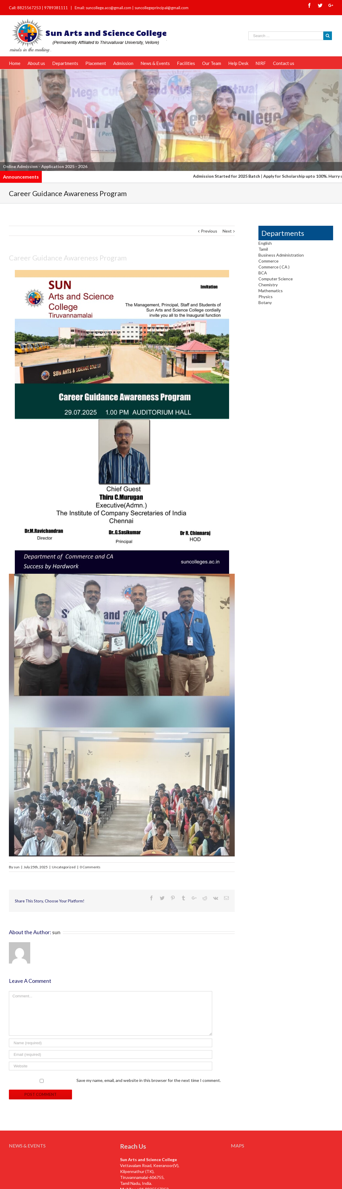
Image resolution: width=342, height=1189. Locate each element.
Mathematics (270, 290)
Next (227, 230)
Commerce (268, 260)
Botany (265, 302)
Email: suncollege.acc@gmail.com (103, 7)
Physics (265, 296)
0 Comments (90, 867)
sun (17, 867)
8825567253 (29, 7)
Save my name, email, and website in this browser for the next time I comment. (148, 1080)
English (265, 243)
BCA (262, 272)
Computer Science (275, 278)
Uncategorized (64, 867)
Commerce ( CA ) (274, 266)
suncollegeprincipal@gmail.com (161, 7)
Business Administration (281, 254)
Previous (209, 230)
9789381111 (56, 7)
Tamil (263, 249)
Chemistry (268, 284)
